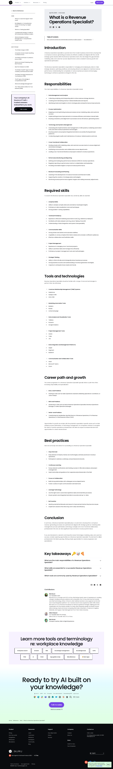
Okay (108, 764)
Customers (31, 735)
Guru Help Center (52, 733)
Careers (69, 733)
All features (12, 739)
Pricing (44, 2)
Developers (31, 739)
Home (10, 720)
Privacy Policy (99, 765)
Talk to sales (99, 2)
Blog (29, 744)
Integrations (12, 737)
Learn (29, 733)
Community (31, 742)
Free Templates (71, 746)
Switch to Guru (71, 744)
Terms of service (14, 764)
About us (69, 735)
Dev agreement (25, 764)
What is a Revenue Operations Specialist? (34, 720)
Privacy (33, 764)
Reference (16, 720)
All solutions (12, 742)
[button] (18, 2)
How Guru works (13, 735)
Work (21, 720)
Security (50, 737)
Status (49, 735)
